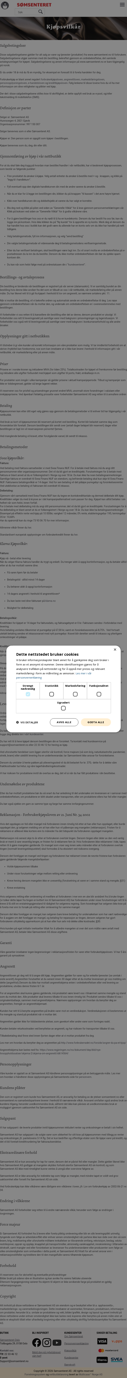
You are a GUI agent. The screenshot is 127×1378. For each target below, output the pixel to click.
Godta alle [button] (96, 722)
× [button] (114, 649)
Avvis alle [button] (64, 722)
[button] (27, 722)
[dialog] (63, 689)
